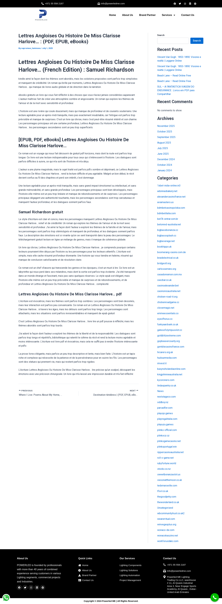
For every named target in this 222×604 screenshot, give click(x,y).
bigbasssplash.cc (166, 235)
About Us (127, 15)
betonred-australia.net (169, 224)
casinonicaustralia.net (168, 291)
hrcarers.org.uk (165, 352)
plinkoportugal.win (167, 446)
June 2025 (163, 153)
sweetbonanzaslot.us (168, 474)
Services (168, 15)
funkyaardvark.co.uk (167, 324)
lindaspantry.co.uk (166, 385)
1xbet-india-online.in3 (169, 185)
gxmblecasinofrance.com (170, 346)
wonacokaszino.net (167, 535)
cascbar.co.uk (164, 280)
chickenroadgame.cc (168, 302)
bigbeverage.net (166, 241)
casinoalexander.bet (168, 285)
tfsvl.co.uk (162, 491)
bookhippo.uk (164, 246)
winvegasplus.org (166, 524)
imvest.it (161, 363)
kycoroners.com (165, 380)
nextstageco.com (166, 396)
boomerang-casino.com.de (171, 252)
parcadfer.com (165, 407)
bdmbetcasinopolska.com (171, 207)
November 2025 (166, 126)
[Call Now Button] (214, 597)
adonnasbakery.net (167, 191)
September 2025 (166, 137)
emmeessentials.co (168, 313)
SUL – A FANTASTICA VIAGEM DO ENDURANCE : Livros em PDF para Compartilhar (175, 90)
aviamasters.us (165, 202)
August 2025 (164, 142)
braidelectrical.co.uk (168, 257)
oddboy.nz (162, 402)
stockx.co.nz (164, 468)
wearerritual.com (166, 518)
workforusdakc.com (167, 541)
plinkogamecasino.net (169, 441)
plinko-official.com (167, 430)
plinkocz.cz (163, 435)
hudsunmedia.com (167, 357)
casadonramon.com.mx (169, 274)
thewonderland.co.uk (168, 502)
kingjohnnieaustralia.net (169, 374)
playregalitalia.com (167, 418)
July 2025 (162, 148)
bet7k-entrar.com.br (167, 218)
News (160, 391)
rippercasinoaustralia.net (170, 452)
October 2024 (164, 164)
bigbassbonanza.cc (167, 230)
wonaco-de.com (165, 530)
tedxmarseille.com (167, 485)
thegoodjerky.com (166, 496)
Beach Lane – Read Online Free (174, 75)
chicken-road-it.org (167, 296)
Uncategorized (165, 507)
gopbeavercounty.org (168, 341)
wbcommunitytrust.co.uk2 (171, 513)
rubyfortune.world (166, 463)
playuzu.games (165, 424)
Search (160, 35)
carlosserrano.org (166, 268)
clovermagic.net (165, 307)
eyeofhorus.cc (165, 318)
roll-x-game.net (165, 457)
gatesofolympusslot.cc (169, 330)
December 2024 (166, 159)
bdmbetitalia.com (166, 213)
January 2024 (164, 170)
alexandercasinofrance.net (171, 196)
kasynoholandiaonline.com (171, 368)
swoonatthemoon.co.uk (169, 480)
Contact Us (187, 15)
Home (112, 15)
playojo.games (165, 413)
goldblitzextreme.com (169, 335)
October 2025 (164, 131)
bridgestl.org (164, 263)
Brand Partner (147, 15)
